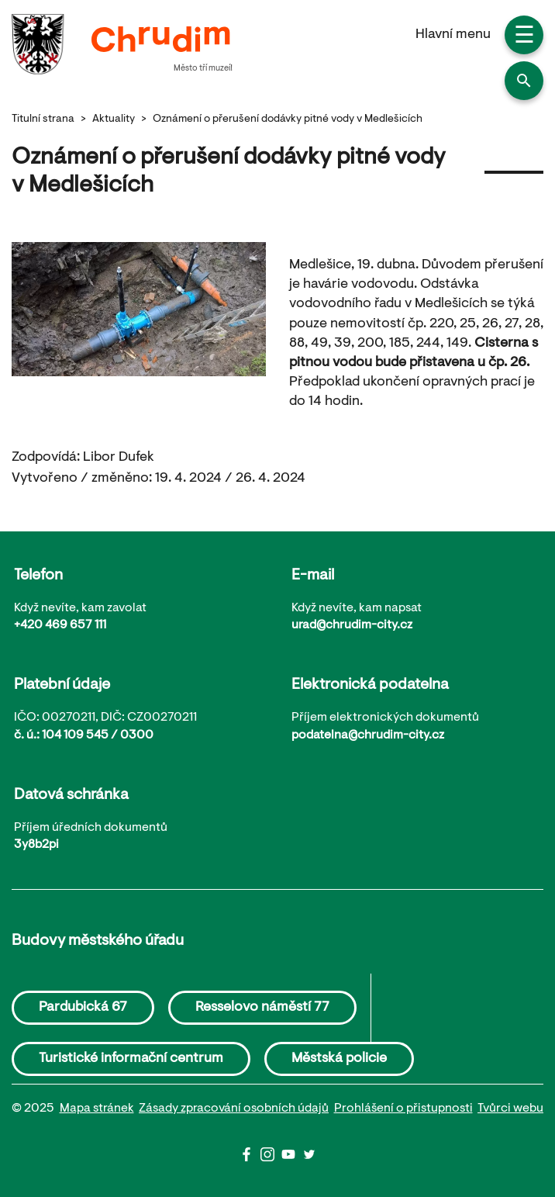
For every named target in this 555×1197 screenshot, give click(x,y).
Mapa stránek (97, 1108)
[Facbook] (250, 1158)
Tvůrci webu (510, 1108)
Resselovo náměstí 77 (262, 1008)
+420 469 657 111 (60, 625)
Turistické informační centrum (131, 1059)
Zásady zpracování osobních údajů (234, 1108)
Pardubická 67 (83, 1008)
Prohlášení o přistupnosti (403, 1108)
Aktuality (113, 119)
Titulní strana (43, 119)
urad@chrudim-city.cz (351, 625)
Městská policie (339, 1059)
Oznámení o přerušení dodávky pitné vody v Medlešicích (287, 119)
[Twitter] (309, 1158)
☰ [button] (524, 37)
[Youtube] (291, 1158)
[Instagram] (270, 1158)
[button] (524, 80)
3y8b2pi (36, 845)
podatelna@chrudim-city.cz (367, 735)
